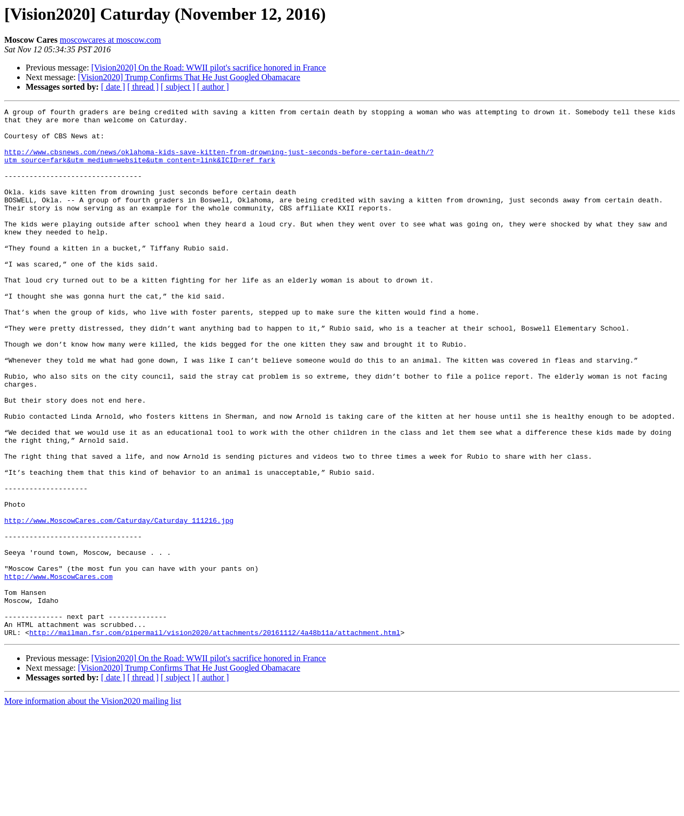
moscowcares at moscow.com (110, 39)
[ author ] (213, 86)
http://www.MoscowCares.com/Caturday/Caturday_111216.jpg (119, 603)
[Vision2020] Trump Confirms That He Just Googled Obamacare (189, 77)
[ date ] (113, 86)
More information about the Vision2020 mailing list (92, 806)
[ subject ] (178, 86)
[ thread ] (143, 86)
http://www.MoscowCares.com (58, 671)
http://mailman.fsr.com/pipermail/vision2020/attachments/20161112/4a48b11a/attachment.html (214, 738)
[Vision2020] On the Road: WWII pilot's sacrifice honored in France (208, 67)
